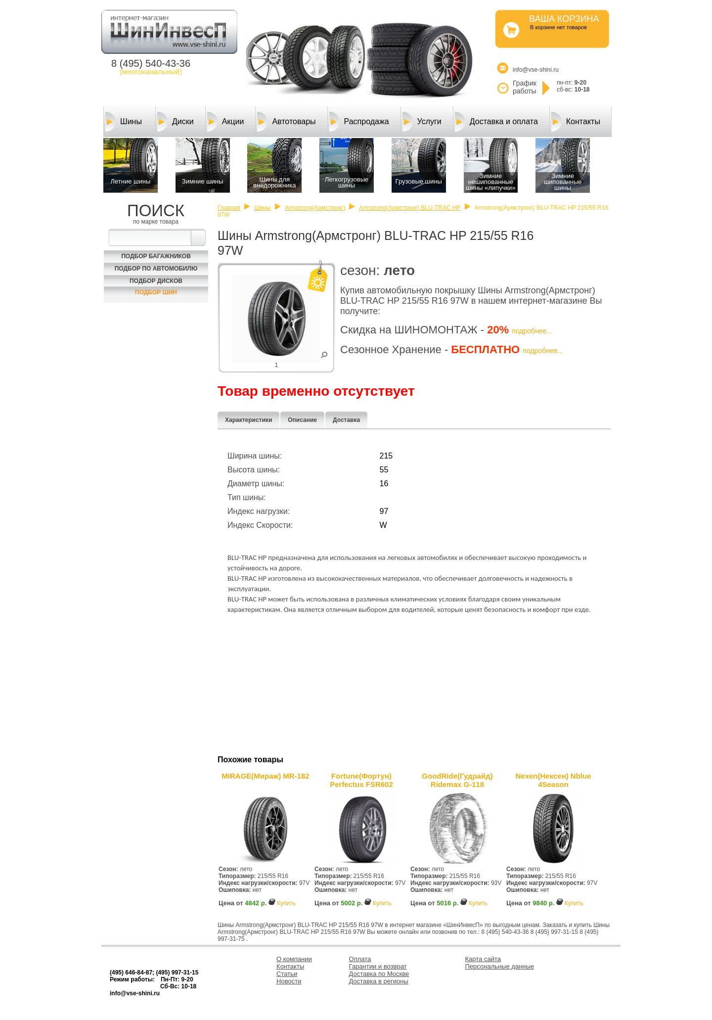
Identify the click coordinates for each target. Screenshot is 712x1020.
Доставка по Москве (379, 973)
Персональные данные (499, 966)
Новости (288, 981)
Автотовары (286, 121)
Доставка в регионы (378, 981)
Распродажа (359, 121)
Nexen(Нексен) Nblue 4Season (553, 780)
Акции (225, 121)
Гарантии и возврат (378, 966)
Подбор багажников (156, 256)
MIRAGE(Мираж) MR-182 (265, 776)
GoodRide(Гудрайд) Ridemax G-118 (457, 780)
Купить (286, 903)
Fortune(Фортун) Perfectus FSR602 (361, 780)
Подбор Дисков (156, 281)
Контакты (575, 121)
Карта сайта (483, 959)
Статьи (286, 973)
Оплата (360, 959)
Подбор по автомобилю (156, 268)
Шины (123, 121)
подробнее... (532, 331)
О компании (294, 959)
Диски (175, 121)
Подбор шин (156, 292)
